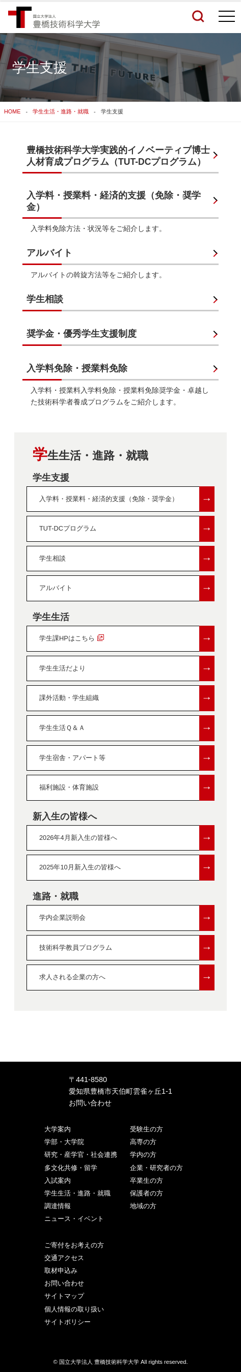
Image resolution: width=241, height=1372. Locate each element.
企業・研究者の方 (156, 1168)
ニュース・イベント (74, 1218)
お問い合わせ (90, 1103)
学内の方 (143, 1154)
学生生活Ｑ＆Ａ (127, 728)
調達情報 (57, 1206)
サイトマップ (64, 1296)
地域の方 (143, 1206)
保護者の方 (146, 1193)
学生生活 (51, 617)
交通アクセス (64, 1258)
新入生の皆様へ (65, 816)
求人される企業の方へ (127, 977)
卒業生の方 (146, 1180)
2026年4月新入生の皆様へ (127, 838)
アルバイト (49, 253)
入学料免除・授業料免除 (76, 368)
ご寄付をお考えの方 (74, 1245)
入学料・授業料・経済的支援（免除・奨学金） (113, 201)
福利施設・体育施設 (127, 788)
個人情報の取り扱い (74, 1309)
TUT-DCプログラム (127, 529)
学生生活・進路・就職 (61, 111)
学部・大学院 (64, 1142)
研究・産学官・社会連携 (80, 1154)
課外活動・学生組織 (127, 698)
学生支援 (51, 478)
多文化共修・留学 (70, 1168)
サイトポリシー (67, 1322)
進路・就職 (55, 896)
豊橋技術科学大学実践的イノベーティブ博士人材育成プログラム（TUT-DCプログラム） (118, 156)
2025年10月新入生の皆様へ (127, 868)
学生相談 (44, 299)
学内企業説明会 (127, 918)
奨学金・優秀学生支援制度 (81, 334)
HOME (12, 111)
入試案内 (57, 1180)
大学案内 (57, 1129)
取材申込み (60, 1270)
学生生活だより (127, 669)
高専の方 (143, 1142)
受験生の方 (146, 1129)
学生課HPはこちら (127, 639)
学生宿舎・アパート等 (127, 758)
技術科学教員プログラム (127, 948)
